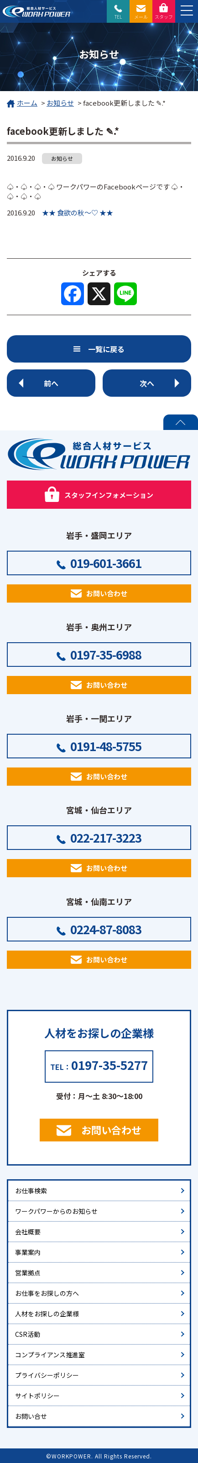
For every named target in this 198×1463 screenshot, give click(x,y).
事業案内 (28, 1252)
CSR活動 (27, 1334)
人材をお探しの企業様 (47, 1313)
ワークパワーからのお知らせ (56, 1211)
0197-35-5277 (109, 1064)
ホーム (22, 103)
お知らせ (60, 102)
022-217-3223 (105, 837)
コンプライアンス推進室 (50, 1354)
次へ (147, 383)
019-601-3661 (105, 562)
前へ (51, 383)
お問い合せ (31, 1416)
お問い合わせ (106, 593)
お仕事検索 (31, 1190)
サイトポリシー (37, 1395)
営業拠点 (28, 1272)
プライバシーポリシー (47, 1375)
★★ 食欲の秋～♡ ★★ (77, 212)
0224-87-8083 (105, 929)
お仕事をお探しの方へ (47, 1293)
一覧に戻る (106, 348)
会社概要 (28, 1231)
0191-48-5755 (105, 745)
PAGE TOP (180, 422)
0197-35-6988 (105, 654)
